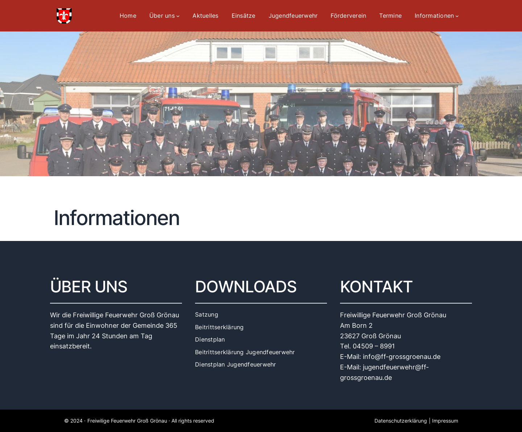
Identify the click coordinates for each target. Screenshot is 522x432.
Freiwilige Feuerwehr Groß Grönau (127, 421)
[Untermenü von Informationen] (457, 16)
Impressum (445, 421)
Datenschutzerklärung (400, 421)
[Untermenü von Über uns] (178, 16)
